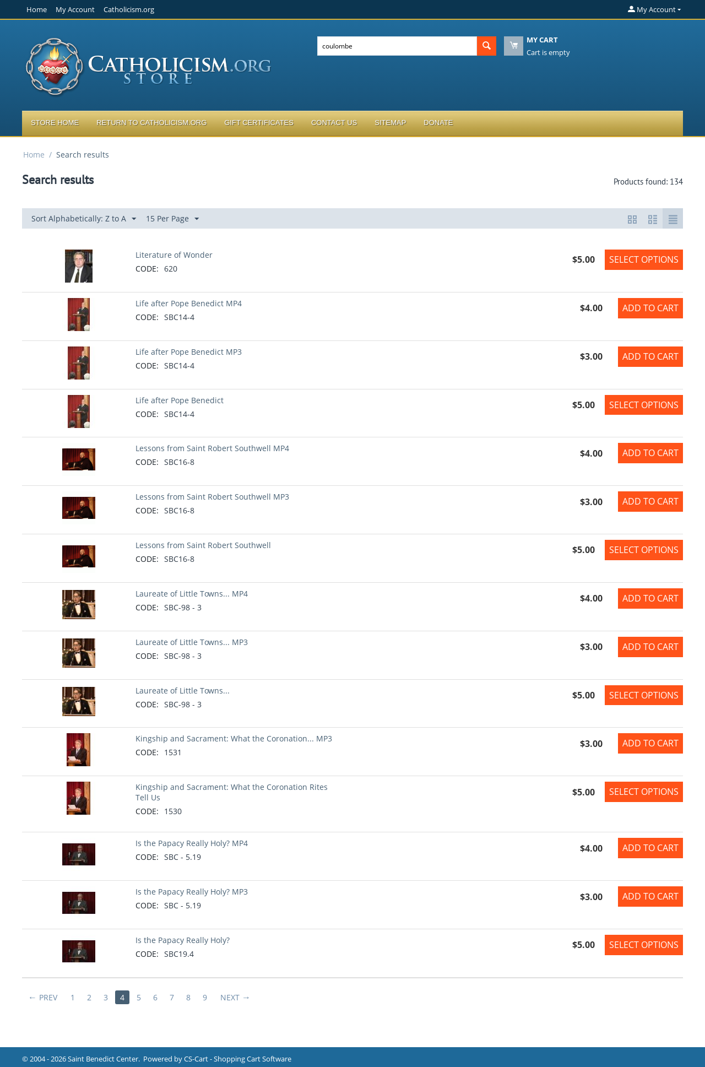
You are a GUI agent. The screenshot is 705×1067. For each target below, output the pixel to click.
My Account (75, 9)
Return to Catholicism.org (151, 122)
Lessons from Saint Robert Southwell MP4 (212, 448)
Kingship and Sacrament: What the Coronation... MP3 (233, 738)
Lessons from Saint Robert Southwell (203, 545)
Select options (644, 259)
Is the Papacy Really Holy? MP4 (191, 843)
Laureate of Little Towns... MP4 (191, 593)
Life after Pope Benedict (179, 400)
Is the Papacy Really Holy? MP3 (191, 891)
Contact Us (334, 122)
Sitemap (390, 122)
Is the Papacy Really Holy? (182, 940)
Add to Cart (650, 308)
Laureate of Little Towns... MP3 (191, 642)
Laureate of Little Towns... (182, 690)
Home (36, 9)
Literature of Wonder (174, 255)
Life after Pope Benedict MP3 (188, 351)
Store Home (55, 122)
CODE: (147, 268)
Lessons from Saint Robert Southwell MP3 (212, 496)
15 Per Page (172, 219)
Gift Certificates (259, 122)
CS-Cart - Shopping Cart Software (237, 1059)
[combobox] (397, 46)
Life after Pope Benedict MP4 (188, 303)
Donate (438, 122)
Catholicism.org (129, 9)
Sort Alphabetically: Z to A (83, 219)
